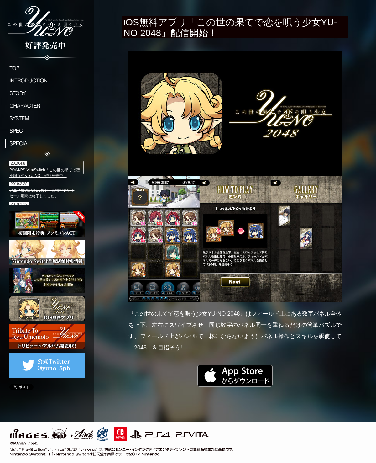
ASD (82, 433)
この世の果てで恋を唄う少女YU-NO (47, 26)
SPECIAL (47, 143)
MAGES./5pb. (37, 433)
